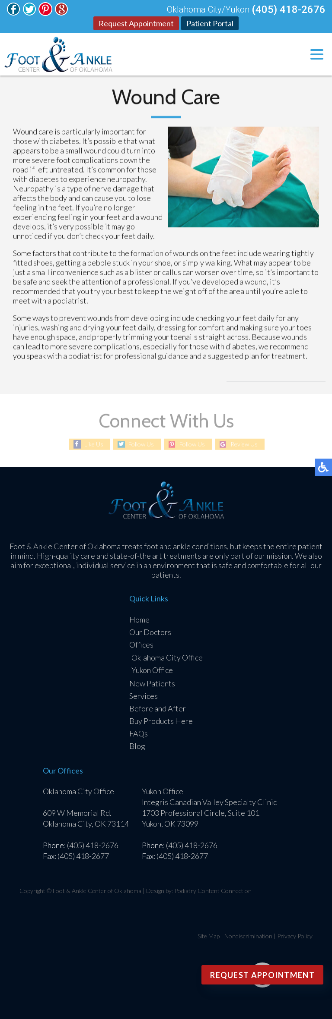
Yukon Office (152, 670)
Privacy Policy (295, 936)
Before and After (157, 708)
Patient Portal (209, 23)
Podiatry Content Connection (213, 890)
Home (139, 619)
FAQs (138, 733)
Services (143, 696)
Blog (137, 746)
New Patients (152, 683)
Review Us (244, 444)
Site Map (209, 936)
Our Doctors (150, 632)
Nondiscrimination (248, 936)
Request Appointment (136, 23)
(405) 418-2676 (289, 9)
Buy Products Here (161, 721)
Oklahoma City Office (167, 657)
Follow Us (141, 444)
